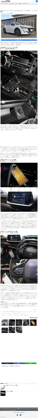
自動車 (20, 3)
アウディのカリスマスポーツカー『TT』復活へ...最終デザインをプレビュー (13, 313)
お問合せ (14, 412)
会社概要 (18, 412)
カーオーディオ (6, 3)
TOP (19, 408)
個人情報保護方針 (22, 412)
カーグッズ (16, 3)
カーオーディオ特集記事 (9, 13)
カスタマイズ (11, 3)
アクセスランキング (25, 3)
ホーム (2, 3)
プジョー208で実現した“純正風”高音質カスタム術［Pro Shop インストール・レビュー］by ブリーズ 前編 (18, 311)
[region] (19, 7)
